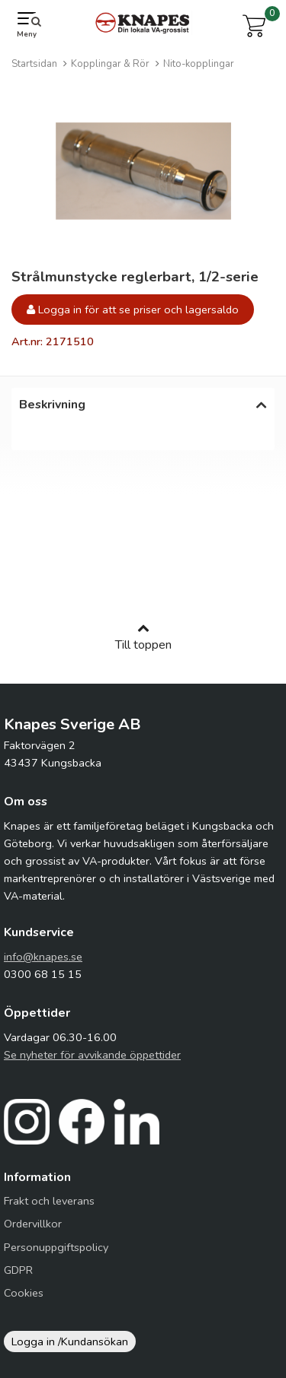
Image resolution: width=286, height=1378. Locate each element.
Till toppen (143, 645)
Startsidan (34, 64)
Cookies (23, 1300)
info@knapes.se (43, 964)
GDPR (18, 1277)
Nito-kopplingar (198, 64)
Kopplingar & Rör (110, 64)
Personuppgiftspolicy (56, 1254)
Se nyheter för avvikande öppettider (92, 1062)
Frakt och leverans (49, 1208)
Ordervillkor (33, 1231)
